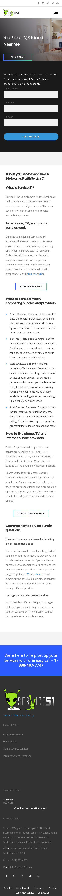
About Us (9, 888)
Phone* (10, 103)
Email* (9, 117)
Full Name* (12, 89)
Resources (39, 888)
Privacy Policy (26, 715)
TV (28, 574)
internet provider (35, 273)
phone (38, 574)
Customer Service (24, 892)
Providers (53, 888)
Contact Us (43, 892)
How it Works (23, 888)
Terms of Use (10, 715)
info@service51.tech (21, 867)
